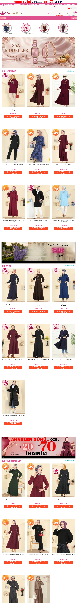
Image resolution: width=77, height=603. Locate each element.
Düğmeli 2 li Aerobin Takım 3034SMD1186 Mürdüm (13, 348)
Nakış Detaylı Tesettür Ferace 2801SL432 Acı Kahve (38, 190)
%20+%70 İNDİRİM (10, 18)
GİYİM (16, 18)
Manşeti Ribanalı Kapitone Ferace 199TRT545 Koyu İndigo (63, 190)
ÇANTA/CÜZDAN (65, 18)
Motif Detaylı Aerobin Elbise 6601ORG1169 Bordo (38, 267)
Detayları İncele (50, 587)
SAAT (38, 18)
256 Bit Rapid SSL (13, 588)
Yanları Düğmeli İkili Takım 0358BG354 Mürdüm (63, 348)
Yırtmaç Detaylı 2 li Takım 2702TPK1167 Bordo (38, 112)
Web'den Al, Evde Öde (31, 588)
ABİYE (22, 18)
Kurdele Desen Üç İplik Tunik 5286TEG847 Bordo (13, 112)
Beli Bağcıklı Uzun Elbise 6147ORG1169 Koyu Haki (13, 267)
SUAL (52, 18)
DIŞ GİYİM (27, 18)
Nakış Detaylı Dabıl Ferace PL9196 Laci (13, 189)
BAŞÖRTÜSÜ (45, 18)
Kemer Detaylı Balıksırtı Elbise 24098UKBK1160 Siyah (63, 267)
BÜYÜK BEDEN (32, 18)
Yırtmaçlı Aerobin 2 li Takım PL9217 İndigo (38, 348)
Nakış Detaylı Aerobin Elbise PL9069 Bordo (63, 112)
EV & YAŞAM (57, 18)
